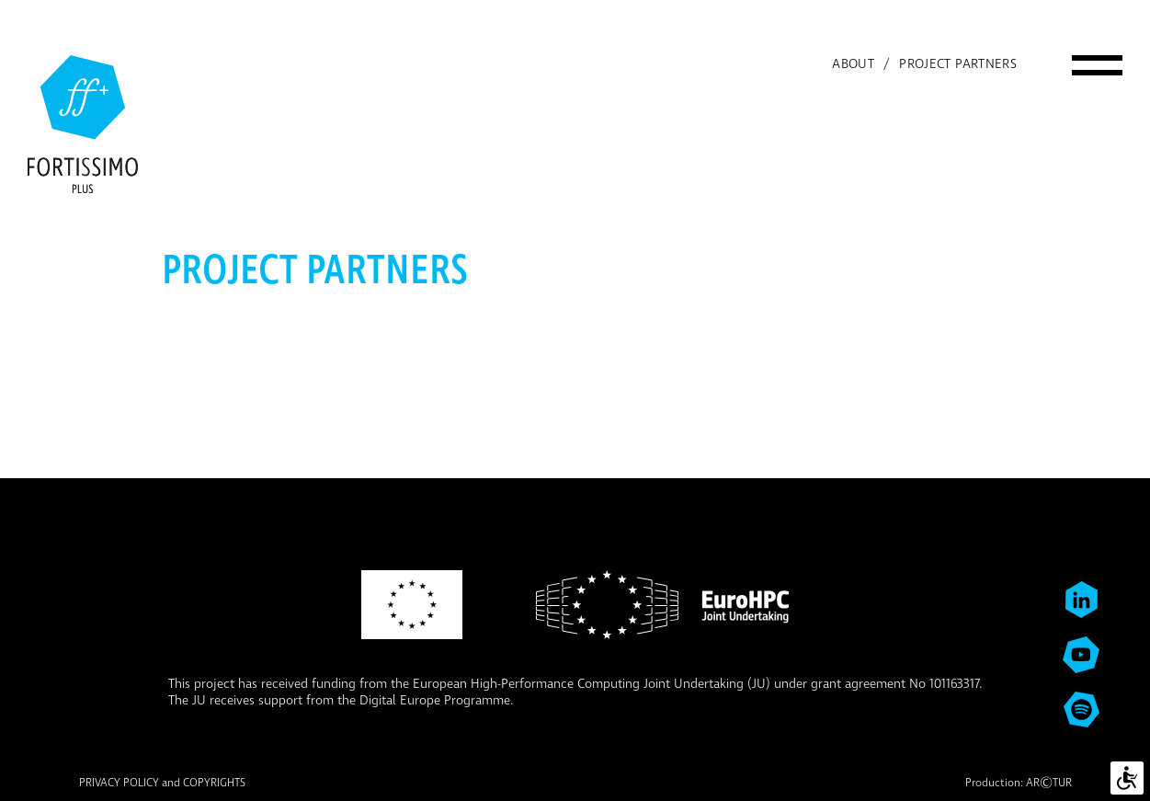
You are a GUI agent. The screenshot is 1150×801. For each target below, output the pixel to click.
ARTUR (1049, 783)
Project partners (958, 64)
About (853, 64)
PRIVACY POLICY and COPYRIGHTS (162, 783)
